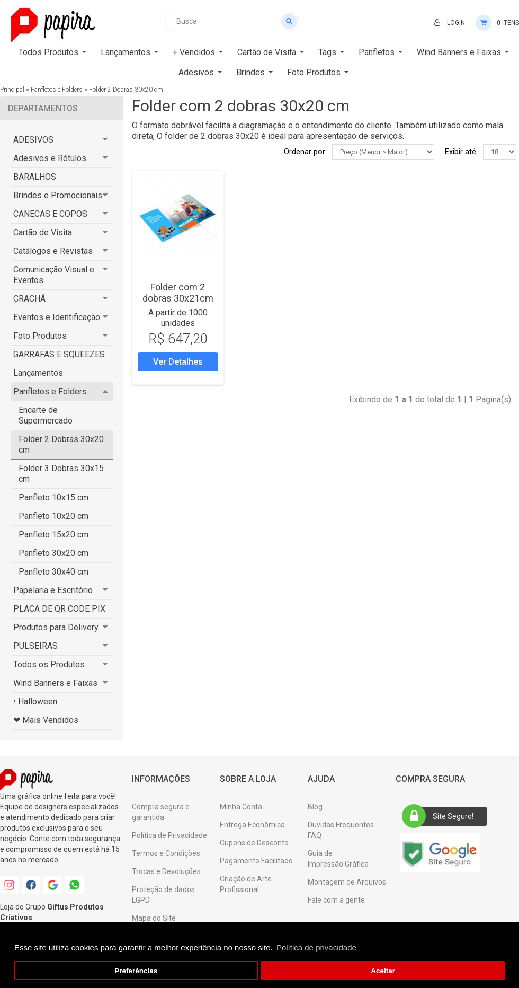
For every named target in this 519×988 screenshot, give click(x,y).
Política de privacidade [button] (316, 947)
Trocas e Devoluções (166, 871)
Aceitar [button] (383, 971)
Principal (12, 89)
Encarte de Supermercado (46, 415)
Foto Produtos (40, 336)
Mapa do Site (154, 918)
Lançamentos (38, 373)
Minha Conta (241, 806)
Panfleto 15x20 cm (53, 535)
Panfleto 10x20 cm (53, 516)
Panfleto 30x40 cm (53, 572)
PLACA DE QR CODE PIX (59, 609)
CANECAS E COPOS (50, 214)
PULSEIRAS (35, 646)
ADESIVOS (33, 140)
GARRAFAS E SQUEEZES (59, 354)
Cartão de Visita (42, 232)
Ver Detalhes (178, 362)
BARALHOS (34, 177)
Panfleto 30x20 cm (53, 553)
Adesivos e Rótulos (49, 158)
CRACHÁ (29, 299)
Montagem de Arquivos (347, 882)
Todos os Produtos (49, 664)
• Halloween (35, 701)
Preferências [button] (135, 971)
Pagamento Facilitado (256, 861)
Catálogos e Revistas (53, 251)
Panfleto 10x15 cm (53, 497)
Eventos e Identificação (56, 317)
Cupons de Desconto (254, 843)
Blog (315, 806)
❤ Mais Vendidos (45, 720)
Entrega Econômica (252, 825)
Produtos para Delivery (56, 627)
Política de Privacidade (169, 835)
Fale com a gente (336, 900)
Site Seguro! (441, 816)
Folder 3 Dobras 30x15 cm (61, 473)
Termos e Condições (166, 853)
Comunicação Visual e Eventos (53, 274)
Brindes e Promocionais (57, 195)
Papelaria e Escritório (53, 590)
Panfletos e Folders (57, 89)
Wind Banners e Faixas (55, 683)
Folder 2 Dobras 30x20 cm (126, 89)
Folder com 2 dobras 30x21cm (177, 292)
